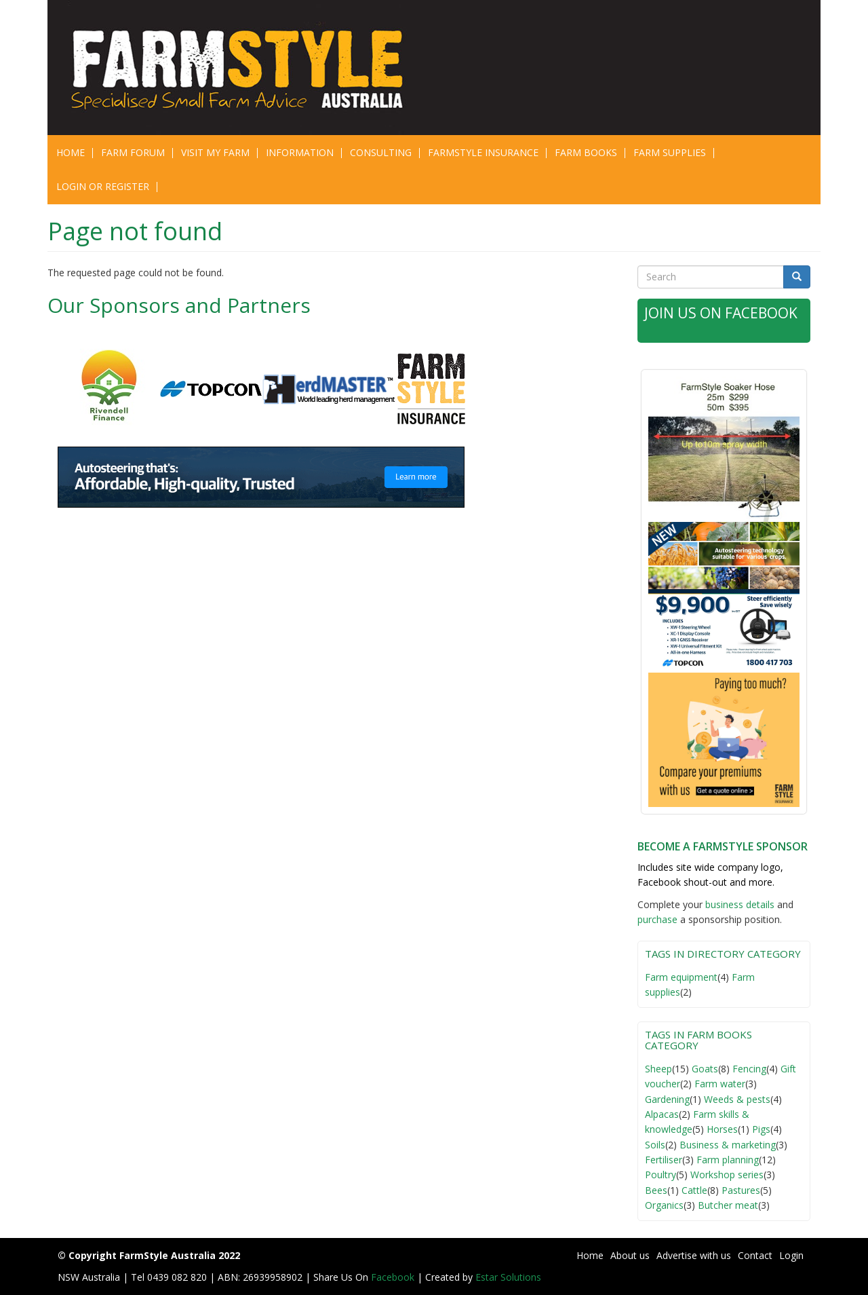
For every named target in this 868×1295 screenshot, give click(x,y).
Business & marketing (727, 1144)
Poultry (660, 1174)
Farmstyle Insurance (483, 152)
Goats (705, 1068)
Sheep (658, 1068)
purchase (657, 919)
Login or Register (102, 186)
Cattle (694, 1190)
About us (630, 1255)
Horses (722, 1129)
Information (300, 152)
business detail (737, 904)
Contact (755, 1255)
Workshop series (727, 1174)
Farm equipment (681, 977)
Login (791, 1255)
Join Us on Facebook (720, 312)
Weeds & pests (737, 1099)
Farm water (719, 1083)
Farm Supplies (669, 152)
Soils (655, 1144)
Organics (664, 1205)
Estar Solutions (508, 1277)
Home (70, 152)
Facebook (394, 1277)
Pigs (761, 1129)
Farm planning (727, 1159)
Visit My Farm (215, 152)
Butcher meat (728, 1205)
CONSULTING (381, 152)
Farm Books (586, 152)
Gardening (667, 1099)
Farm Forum (133, 152)
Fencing (749, 1068)
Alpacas (662, 1114)
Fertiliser (663, 1159)
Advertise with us (693, 1255)
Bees (656, 1190)
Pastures (741, 1190)
